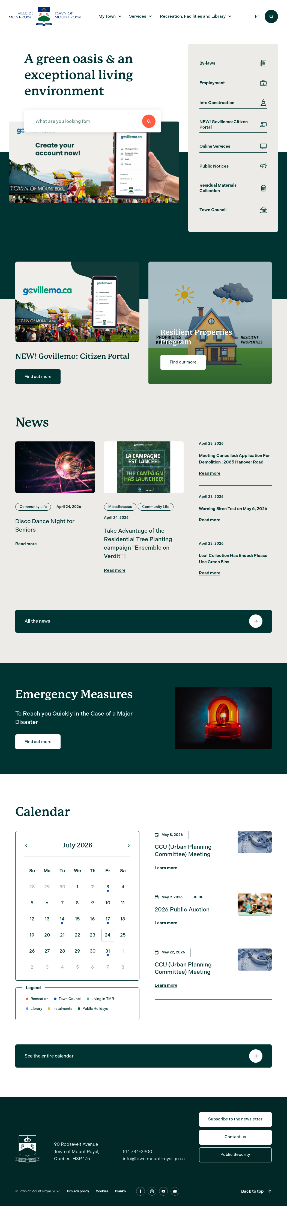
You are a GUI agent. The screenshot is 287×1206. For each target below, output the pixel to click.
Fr (257, 16)
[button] (19, 197)
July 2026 (77, 854)
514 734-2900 (137, 1160)
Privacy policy (78, 1200)
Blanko (120, 1200)
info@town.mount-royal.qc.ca (154, 1167)
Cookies (102, 1200)
